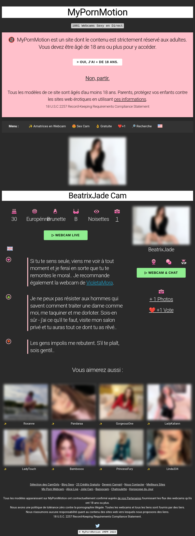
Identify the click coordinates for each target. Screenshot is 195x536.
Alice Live (72, 489)
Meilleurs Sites (155, 484)
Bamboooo (77, 469)
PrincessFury (124, 469)
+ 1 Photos (161, 299)
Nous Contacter (134, 484)
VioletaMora (99, 283)
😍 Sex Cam (81, 126)
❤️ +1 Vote (161, 310)
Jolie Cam (87, 489)
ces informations (130, 99)
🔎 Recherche (142, 126)
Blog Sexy (68, 484)
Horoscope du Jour (141, 489)
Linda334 (172, 469)
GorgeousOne (124, 423)
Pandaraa (77, 423)
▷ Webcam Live (66, 235)
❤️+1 (121, 126)
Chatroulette (119, 489)
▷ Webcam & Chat (161, 272)
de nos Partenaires (129, 498)
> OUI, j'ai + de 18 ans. (97, 62)
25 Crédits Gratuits (88, 484)
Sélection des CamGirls (44, 484)
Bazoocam (102, 489)
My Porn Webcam (53, 489)
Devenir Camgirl (112, 484)
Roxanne (29, 423)
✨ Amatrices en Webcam (47, 126)
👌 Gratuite (104, 126)
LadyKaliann (172, 423)
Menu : (14, 126)
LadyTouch (29, 469)
